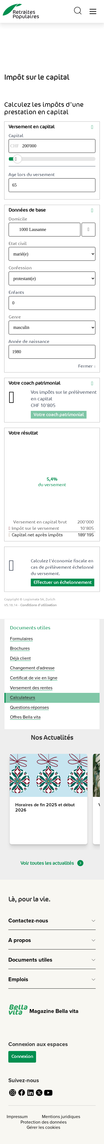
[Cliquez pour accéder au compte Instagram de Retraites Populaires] (12, 1095)
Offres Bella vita (25, 717)
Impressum (17, 1116)
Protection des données (44, 1122)
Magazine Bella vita (43, 1011)
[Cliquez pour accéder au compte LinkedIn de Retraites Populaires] (30, 1095)
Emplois (18, 979)
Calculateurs (22, 697)
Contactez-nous (28, 920)
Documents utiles (30, 628)
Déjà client (20, 658)
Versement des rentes (31, 688)
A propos (19, 940)
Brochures (20, 648)
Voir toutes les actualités (52, 863)
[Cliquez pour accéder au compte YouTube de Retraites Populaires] (48, 1095)
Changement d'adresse (32, 668)
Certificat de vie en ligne (33, 678)
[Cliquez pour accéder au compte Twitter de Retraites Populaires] (39, 1095)
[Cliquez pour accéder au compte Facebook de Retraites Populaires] (21, 1095)
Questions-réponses (29, 707)
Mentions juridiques (61, 1116)
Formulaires (21, 639)
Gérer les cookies (43, 1127)
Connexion (22, 1056)
